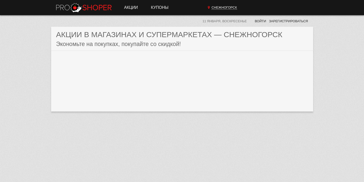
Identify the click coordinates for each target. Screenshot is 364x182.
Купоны (159, 7)
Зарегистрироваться (288, 21)
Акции (131, 7)
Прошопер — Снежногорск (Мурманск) (84, 7)
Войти (260, 21)
